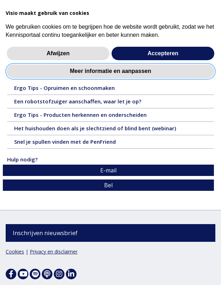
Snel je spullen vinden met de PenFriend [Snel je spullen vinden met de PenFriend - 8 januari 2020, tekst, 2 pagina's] (75, 143)
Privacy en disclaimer (54, 251)
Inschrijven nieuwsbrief (45, 233)
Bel (108, 185)
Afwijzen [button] (58, 53)
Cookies (15, 251)
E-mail (108, 171)
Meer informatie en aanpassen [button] (110, 71)
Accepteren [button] (162, 53)
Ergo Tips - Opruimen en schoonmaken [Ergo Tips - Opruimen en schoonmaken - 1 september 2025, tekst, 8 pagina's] (78, 89)
